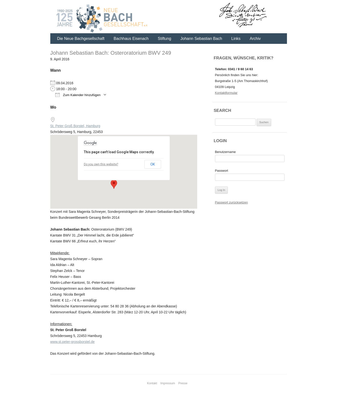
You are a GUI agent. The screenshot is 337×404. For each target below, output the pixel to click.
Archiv (255, 38)
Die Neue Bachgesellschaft (81, 38)
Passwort (221, 170)
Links (235, 38)
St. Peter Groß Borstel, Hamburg (75, 126)
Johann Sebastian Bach (201, 38)
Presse (182, 383)
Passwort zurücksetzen (231, 202)
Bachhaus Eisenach (131, 38)
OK (152, 164)
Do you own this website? (101, 164)
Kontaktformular (226, 93)
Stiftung (164, 38)
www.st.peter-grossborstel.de (72, 342)
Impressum (167, 383)
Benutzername (225, 152)
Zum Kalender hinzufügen (78, 95)
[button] (114, 184)
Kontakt (152, 383)
